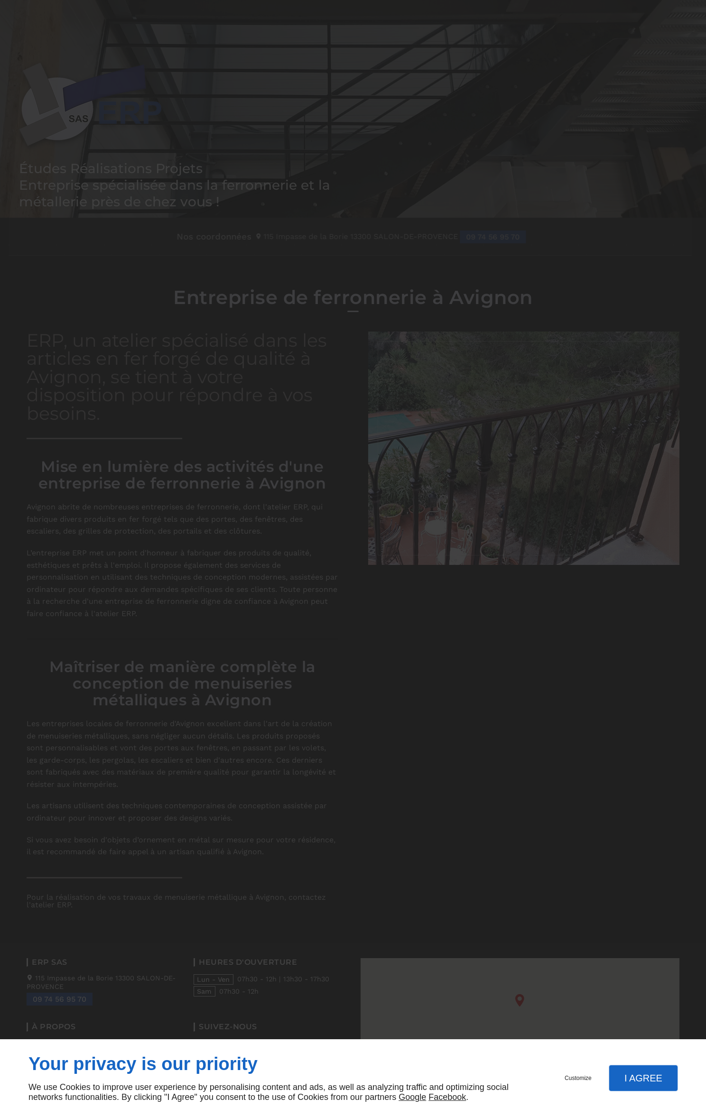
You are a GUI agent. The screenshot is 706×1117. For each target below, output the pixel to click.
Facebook (447, 1097)
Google (412, 1097)
